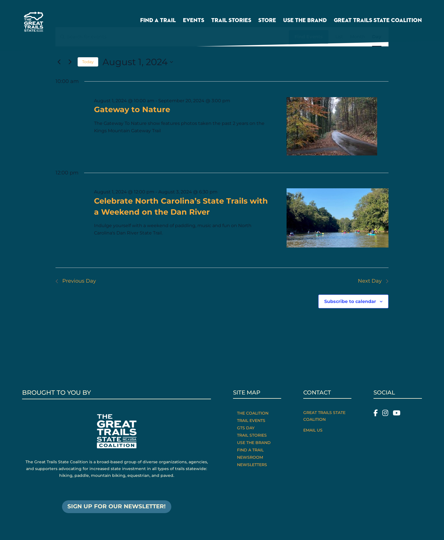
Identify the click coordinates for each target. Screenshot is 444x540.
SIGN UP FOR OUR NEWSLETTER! (116, 506)
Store (267, 20)
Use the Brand (305, 20)
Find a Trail (158, 20)
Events (193, 20)
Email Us (313, 430)
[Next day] (70, 62)
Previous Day (76, 281)
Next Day (373, 281)
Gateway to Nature (132, 109)
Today (88, 61)
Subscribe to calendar (350, 301)
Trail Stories (231, 20)
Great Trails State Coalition (378, 20)
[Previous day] (59, 62)
